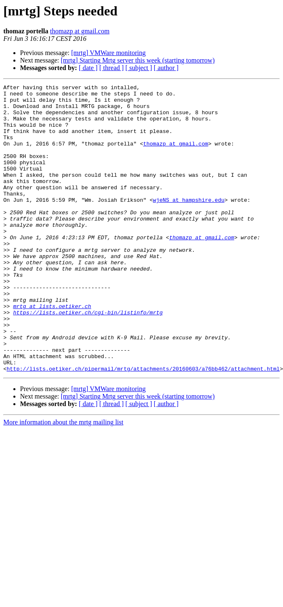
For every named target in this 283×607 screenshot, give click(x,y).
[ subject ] (138, 67)
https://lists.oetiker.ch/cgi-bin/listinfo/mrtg (88, 358)
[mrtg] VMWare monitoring (108, 52)
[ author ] (166, 67)
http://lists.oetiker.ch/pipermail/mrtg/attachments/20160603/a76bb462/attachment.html (143, 426)
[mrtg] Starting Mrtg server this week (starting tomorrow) (138, 60)
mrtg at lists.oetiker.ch (52, 351)
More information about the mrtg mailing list (63, 479)
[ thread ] (111, 67)
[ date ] (88, 67)
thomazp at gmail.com (80, 31)
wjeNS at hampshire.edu (189, 223)
